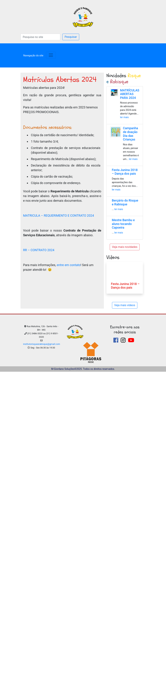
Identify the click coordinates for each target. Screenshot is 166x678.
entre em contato (68, 265)
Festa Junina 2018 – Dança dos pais (125, 172)
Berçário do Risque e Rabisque (125, 202)
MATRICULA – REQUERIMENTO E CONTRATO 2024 (58, 215)
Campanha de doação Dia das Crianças (130, 133)
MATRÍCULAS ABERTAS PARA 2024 (129, 94)
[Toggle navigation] (33, 55)
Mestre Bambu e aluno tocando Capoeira (123, 223)
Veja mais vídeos (124, 305)
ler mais (124, 117)
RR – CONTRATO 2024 (38, 250)
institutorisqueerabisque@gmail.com (41, 344)
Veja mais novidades (125, 247)
